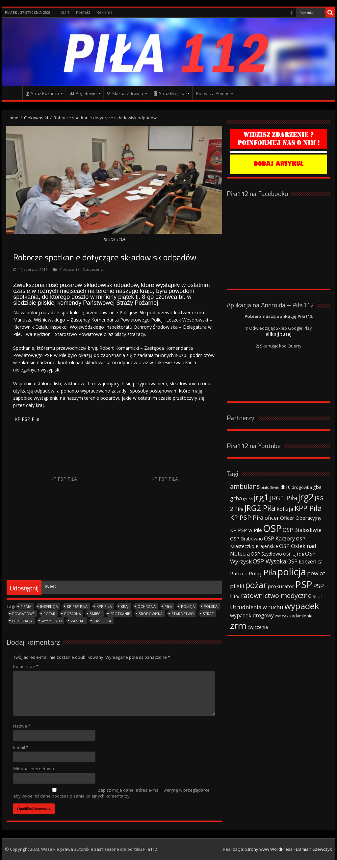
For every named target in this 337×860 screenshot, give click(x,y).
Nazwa (21, 726)
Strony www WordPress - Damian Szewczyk (288, 849)
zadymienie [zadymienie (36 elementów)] (301, 616)
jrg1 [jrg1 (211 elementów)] (261, 497)
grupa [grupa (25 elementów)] (248, 499)
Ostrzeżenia (92, 269)
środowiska (151, 613)
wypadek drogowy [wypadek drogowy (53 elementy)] (252, 615)
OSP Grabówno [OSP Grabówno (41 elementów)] (246, 539)
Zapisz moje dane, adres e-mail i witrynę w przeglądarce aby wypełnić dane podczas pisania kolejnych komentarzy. (111, 793)
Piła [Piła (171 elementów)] (270, 572)
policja (188, 606)
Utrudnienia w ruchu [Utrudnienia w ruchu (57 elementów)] (256, 607)
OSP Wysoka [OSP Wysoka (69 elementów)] (269, 561)
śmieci (95, 613)
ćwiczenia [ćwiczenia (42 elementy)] (257, 627)
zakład (78, 620)
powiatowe (23, 613)
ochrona (147, 606)
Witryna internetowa (33, 769)
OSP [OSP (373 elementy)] (272, 528)
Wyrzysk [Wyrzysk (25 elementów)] (281, 616)
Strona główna (13, 93)
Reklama (105, 12)
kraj (125, 606)
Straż (208, 613)
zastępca (102, 620)
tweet (50, 586)
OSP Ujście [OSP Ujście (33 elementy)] (293, 554)
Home (12, 118)
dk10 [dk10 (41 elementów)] (285, 487)
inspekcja (49, 606)
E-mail (20, 747)
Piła (168, 606)
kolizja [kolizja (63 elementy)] (285, 509)
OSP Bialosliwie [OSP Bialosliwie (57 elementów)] (302, 530)
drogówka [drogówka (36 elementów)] (302, 487)
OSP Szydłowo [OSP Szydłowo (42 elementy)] (266, 554)
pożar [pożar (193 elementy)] (256, 584)
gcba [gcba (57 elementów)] (236, 498)
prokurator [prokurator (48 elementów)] (281, 586)
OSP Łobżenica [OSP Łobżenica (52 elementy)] (305, 561)
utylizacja (22, 620)
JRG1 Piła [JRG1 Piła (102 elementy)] (283, 497)
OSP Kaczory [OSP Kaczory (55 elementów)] (279, 538)
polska (211, 606)
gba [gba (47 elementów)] (317, 487)
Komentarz (26, 666)
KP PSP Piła (77, 606)
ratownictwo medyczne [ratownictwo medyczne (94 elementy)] (276, 595)
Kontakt (83, 12)
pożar (49, 613)
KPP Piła (104, 606)
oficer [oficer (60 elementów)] (272, 517)
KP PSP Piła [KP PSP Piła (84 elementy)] (247, 517)
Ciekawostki (36, 118)
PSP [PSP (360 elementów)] (303, 584)
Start (65, 12)
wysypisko (51, 620)
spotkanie (120, 613)
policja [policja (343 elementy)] (291, 571)
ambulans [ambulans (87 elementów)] (245, 486)
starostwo (182, 613)
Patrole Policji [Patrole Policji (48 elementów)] (246, 573)
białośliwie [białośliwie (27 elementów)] (270, 487)
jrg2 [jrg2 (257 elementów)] (306, 497)
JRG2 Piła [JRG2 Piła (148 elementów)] (260, 508)
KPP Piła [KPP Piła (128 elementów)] (308, 508)
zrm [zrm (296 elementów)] (238, 625)
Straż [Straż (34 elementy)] (318, 596)
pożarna (72, 613)
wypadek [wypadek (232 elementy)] (301, 606)
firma (25, 606)
